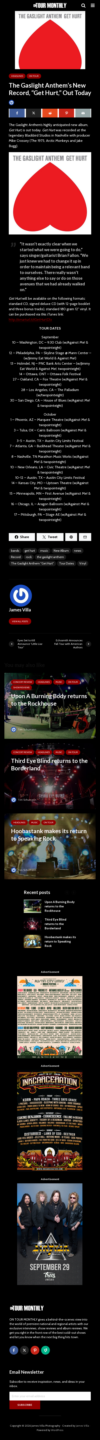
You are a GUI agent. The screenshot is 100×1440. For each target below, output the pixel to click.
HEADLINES (17, 76)
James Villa (19, 102)
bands (15, 551)
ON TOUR (34, 76)
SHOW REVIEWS (21, 687)
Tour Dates (66, 563)
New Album (61, 551)
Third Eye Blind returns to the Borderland (55, 923)
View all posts (20, 621)
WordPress (57, 1430)
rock (29, 557)
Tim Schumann (23, 729)
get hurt (30, 551)
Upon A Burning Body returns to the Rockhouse (60, 906)
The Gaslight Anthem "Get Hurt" (32, 563)
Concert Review (22, 682)
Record (16, 557)
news (77, 551)
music (44, 551)
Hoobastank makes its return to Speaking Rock (60, 941)
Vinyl (82, 563)
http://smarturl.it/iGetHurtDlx (30, 319)
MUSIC (59, 682)
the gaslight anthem (50, 557)
